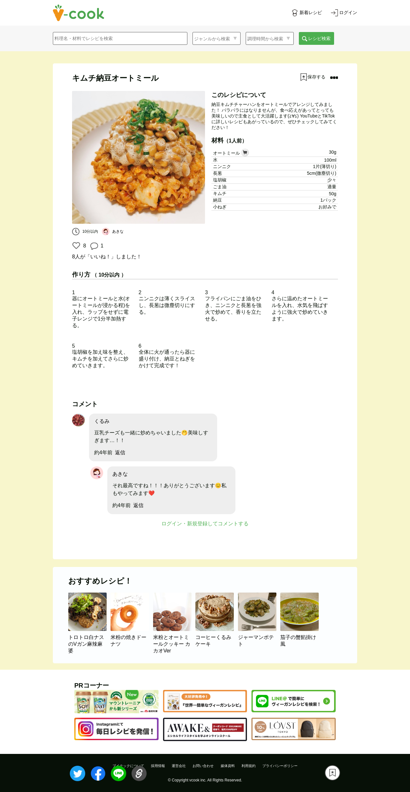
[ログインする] (344, 12)
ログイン (348, 12)
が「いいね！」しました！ (107, 256)
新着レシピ (310, 12)
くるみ (102, 421)
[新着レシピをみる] (306, 12)
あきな (120, 474)
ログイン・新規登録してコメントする (205, 523)
